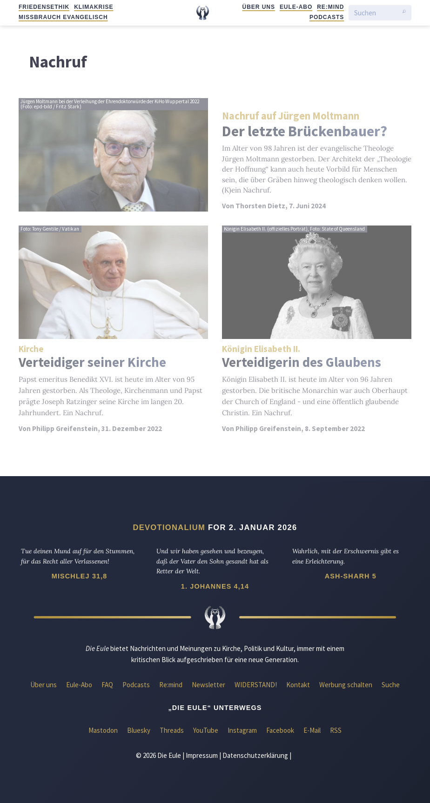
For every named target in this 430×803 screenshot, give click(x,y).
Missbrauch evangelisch (63, 17)
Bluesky (138, 730)
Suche (391, 684)
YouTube (205, 730)
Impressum (202, 755)
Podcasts (326, 17)
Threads (172, 730)
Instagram (242, 730)
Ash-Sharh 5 (350, 576)
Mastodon (103, 730)
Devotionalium (169, 527)
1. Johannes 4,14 (215, 586)
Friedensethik (44, 7)
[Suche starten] (404, 13)
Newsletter (208, 684)
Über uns (258, 7)
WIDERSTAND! (256, 684)
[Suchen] (376, 13)
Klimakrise (93, 7)
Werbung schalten (345, 684)
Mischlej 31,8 (80, 576)
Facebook (280, 730)
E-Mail (312, 730)
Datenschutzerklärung (255, 755)
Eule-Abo (296, 7)
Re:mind (330, 7)
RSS (336, 730)
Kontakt (298, 684)
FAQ (107, 684)
